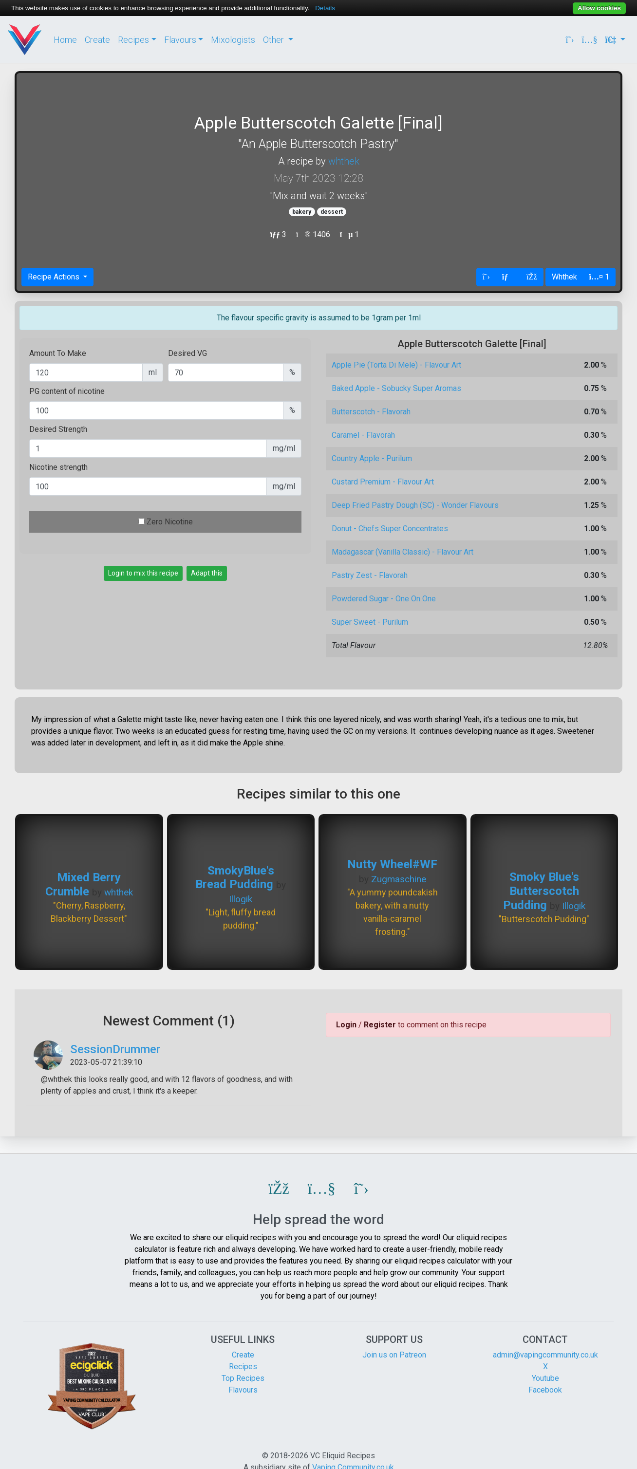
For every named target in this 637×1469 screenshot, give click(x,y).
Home (65, 40)
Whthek (564, 276)
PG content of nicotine (67, 391)
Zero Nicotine (170, 521)
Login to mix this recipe (143, 573)
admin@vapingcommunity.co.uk (545, 1354)
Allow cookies (599, 8)
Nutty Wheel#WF (392, 864)
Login (346, 1024)
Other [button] (274, 40)
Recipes (243, 1366)
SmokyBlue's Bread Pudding (234, 878)
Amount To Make (57, 353)
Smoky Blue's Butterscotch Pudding (541, 891)
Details (325, 8)
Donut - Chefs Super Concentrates (390, 528)
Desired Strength (58, 429)
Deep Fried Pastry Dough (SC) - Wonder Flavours (415, 505)
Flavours (243, 1390)
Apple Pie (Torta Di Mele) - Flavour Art (396, 365)
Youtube (545, 1378)
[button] (279, 1188)
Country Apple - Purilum (372, 458)
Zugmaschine (398, 879)
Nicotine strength (58, 467)
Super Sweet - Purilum (370, 622)
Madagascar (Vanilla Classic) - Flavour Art (402, 552)
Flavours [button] (180, 40)
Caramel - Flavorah (363, 435)
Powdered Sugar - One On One (384, 598)
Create (97, 40)
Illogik (240, 899)
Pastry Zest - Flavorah (370, 575)
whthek (343, 161)
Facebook (545, 1390)
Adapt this (207, 573)
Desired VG (187, 353)
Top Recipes (243, 1378)
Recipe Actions (54, 276)
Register (380, 1024)
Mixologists (233, 40)
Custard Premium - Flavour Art (383, 481)
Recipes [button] (133, 40)
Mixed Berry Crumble (83, 884)
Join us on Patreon (394, 1354)
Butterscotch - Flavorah (371, 411)
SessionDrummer (115, 1049)
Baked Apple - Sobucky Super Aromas (396, 388)
